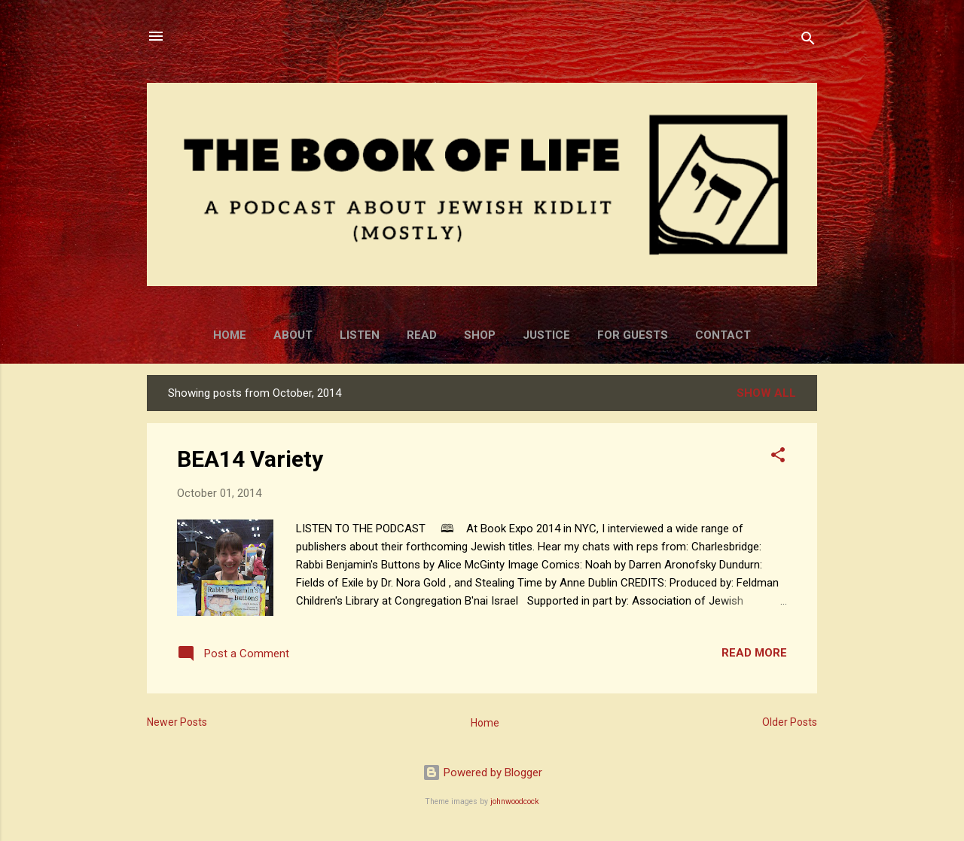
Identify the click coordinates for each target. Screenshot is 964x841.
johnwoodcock (514, 801)
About (293, 335)
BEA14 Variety (250, 459)
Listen (360, 335)
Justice (546, 335)
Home (229, 335)
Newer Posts (177, 722)
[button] (778, 457)
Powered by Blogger (482, 772)
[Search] (808, 41)
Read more (754, 653)
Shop (480, 335)
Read (422, 335)
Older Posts (789, 722)
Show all (766, 393)
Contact (723, 335)
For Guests (632, 335)
